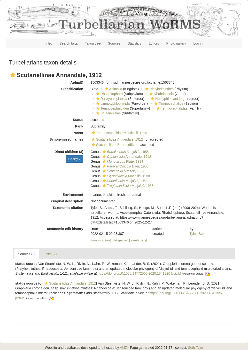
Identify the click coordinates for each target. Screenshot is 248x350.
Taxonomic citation (68, 208)
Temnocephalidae (171, 108)
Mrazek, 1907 (122, 171)
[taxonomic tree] (101, 240)
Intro (49, 43)
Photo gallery (176, 43)
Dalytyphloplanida (111, 99)
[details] (176, 273)
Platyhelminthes (159, 89)
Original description (67, 201)
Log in (197, 43)
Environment (72, 195)
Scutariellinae (108, 113)
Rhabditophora (109, 94)
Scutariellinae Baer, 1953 (112, 145)
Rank (79, 126)
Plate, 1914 (122, 161)
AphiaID (76, 82)
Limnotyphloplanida (112, 103)
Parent (78, 133)
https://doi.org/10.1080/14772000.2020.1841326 (134, 273)
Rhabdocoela (161, 94)
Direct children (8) (68, 152)
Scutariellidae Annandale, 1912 (117, 139)
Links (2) (50, 254)
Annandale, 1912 (126, 157)
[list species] (120, 240)
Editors (153, 43)
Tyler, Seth (198, 234)
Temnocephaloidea (112, 108)
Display (74, 159)
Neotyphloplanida (165, 99)
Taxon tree (93, 43)
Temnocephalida (168, 103)
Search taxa (69, 43)
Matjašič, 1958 (125, 152)
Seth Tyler (195, 348)
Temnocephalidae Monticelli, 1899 (119, 133)
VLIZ (123, 348)
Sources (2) (26, 254)
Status (78, 120)
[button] (13, 75)
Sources (114, 43)
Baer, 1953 (124, 166)
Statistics (134, 43)
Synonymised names (66, 139)
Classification (72, 89)
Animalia (113, 89)
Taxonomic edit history (64, 229)
